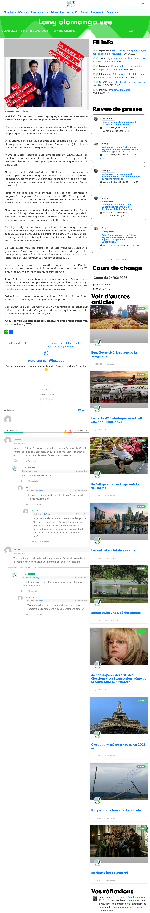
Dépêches (23, 12)
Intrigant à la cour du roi (109, 872)
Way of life (72, 12)
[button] (118, 260)
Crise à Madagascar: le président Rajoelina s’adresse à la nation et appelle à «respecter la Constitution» (119, 238)
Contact (84, 12)
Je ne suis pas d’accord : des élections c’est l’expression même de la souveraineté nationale (118, 678)
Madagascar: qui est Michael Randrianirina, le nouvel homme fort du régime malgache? (121, 176)
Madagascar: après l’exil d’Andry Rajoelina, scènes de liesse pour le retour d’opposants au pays (120, 149)
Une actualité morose (120, 89)
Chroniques (10, 12)
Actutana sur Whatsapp (46, 361)
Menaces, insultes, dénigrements (116, 612)
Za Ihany (36, 471)
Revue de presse (39, 12)
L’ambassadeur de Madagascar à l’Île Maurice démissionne (119, 123)
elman (23, 468)
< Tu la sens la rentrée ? (18, 343)
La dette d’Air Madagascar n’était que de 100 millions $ (116, 420)
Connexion (112, 12)
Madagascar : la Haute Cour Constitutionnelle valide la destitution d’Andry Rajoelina (117, 206)
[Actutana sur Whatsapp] (46, 353)
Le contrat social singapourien (114, 550)
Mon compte (97, 12)
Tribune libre (57, 12)
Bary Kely (36, 578)
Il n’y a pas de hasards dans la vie (116, 810)
